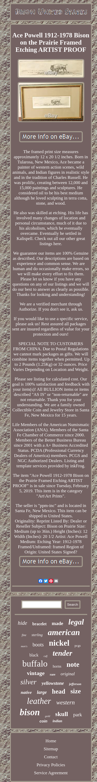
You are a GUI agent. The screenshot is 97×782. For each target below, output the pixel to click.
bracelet (39, 624)
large (42, 692)
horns (57, 666)
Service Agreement (51, 772)
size (75, 691)
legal (76, 622)
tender (62, 653)
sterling (37, 635)
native (26, 692)
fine (24, 635)
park (77, 714)
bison (30, 712)
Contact (51, 756)
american (64, 632)
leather (39, 701)
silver (28, 682)
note (72, 664)
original (68, 673)
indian (57, 721)
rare (52, 674)
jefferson (75, 684)
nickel (59, 642)
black (34, 655)
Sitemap (51, 748)
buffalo (35, 663)
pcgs (77, 645)
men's (24, 646)
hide (22, 623)
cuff (45, 656)
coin (43, 721)
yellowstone (53, 683)
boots (38, 644)
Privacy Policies (50, 764)
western (65, 702)
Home (51, 740)
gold (47, 716)
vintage (35, 673)
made (57, 623)
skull (61, 714)
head (58, 691)
